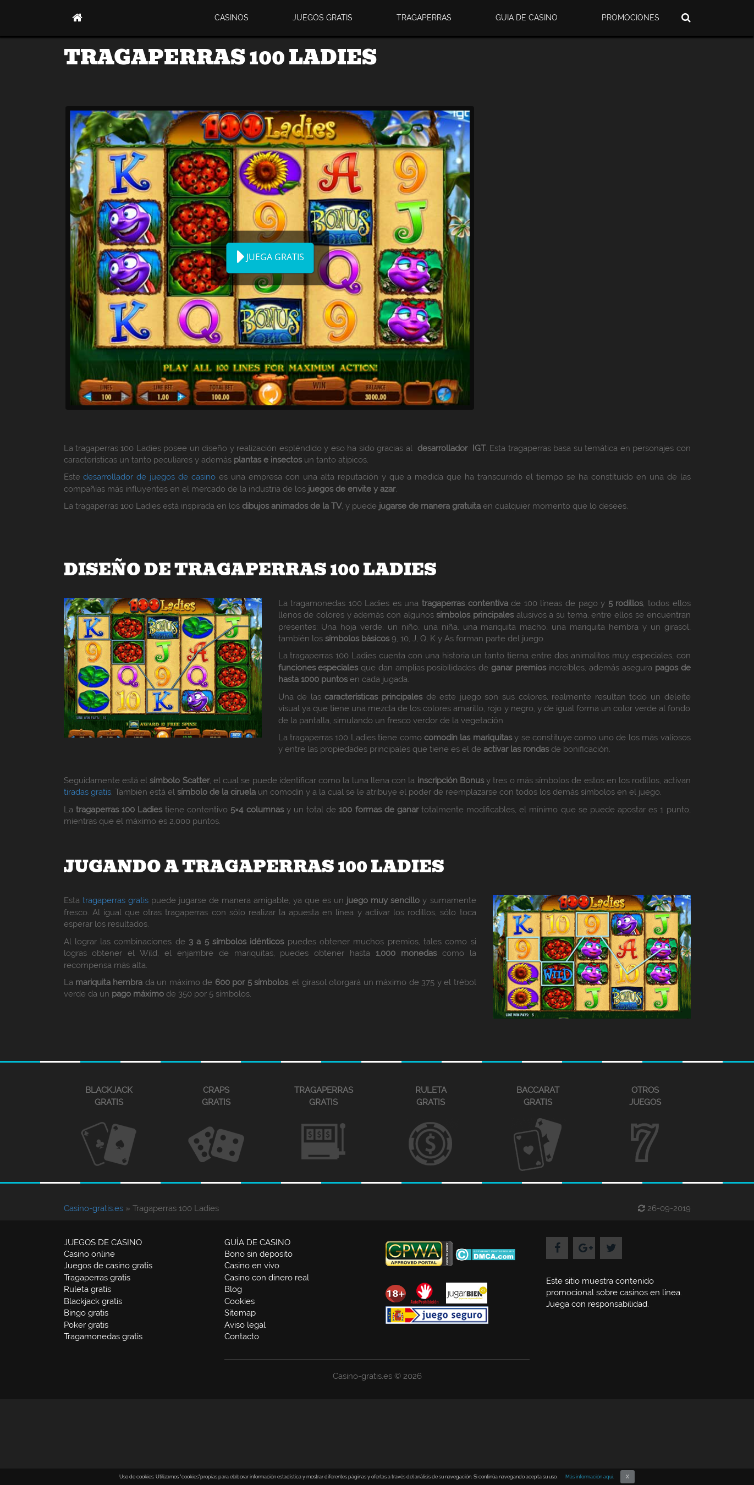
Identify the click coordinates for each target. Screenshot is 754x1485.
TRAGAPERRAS (424, 17)
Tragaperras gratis (97, 1278)
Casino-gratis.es (93, 1208)
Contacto (241, 1336)
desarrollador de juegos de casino (149, 477)
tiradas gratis (87, 792)
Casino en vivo (251, 1265)
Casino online (89, 1254)
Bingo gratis (86, 1313)
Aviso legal (245, 1325)
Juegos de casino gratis (108, 1265)
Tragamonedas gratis (103, 1336)
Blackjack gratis (93, 1301)
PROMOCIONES (630, 17)
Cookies (239, 1301)
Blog (233, 1289)
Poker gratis (86, 1325)
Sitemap (240, 1313)
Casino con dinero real (266, 1278)
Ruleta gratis (87, 1289)
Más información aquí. (589, 1477)
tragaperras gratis (115, 900)
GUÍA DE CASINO (257, 1242)
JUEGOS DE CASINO (103, 1242)
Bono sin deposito (258, 1254)
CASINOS (231, 17)
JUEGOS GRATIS (323, 17)
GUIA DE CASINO (527, 17)
